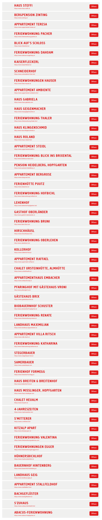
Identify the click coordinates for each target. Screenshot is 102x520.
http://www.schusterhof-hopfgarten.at (25, 309)
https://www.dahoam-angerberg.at (24, 55)
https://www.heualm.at (21, 403)
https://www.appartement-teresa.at (24, 27)
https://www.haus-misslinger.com (24, 393)
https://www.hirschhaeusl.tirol (23, 233)
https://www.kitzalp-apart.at (22, 431)
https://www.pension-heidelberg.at (24, 168)
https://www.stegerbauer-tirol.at (23, 356)
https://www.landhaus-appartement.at (25, 327)
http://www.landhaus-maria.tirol (23, 158)
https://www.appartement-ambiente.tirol (26, 93)
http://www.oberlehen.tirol (22, 243)
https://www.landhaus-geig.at (23, 478)
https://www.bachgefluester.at (23, 496)
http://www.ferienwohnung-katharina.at (26, 346)
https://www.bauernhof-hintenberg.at (25, 468)
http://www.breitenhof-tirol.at (23, 384)
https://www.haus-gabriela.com (23, 102)
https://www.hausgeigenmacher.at (24, 111)
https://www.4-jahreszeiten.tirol (23, 412)
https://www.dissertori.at (21, 187)
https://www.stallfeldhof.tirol (22, 487)
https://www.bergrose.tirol (22, 177)
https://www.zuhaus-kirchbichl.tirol (24, 506)
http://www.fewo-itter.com (22, 224)
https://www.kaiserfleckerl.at (22, 65)
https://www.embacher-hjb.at (23, 280)
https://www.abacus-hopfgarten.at (24, 515)
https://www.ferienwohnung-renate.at (25, 318)
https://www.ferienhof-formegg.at (24, 374)
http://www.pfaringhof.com (22, 290)
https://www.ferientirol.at (21, 46)
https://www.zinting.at (21, 18)
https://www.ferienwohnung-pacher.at (25, 36)
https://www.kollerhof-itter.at (22, 252)
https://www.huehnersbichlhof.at (24, 459)
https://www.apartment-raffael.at (24, 262)
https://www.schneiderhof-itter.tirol (24, 74)
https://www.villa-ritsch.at (22, 337)
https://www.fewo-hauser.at (22, 83)
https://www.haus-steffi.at (22, 8)
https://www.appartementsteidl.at (24, 149)
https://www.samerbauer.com (23, 365)
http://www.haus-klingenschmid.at (24, 130)
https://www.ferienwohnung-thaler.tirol (25, 121)
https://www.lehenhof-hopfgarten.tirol (25, 205)
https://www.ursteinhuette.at (22, 271)
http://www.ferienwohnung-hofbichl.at (25, 196)
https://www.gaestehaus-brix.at (23, 299)
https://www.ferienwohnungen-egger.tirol (26, 449)
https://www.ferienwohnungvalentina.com (26, 440)
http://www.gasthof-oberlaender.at (24, 215)
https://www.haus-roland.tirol (23, 140)
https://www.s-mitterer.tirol (22, 421)
